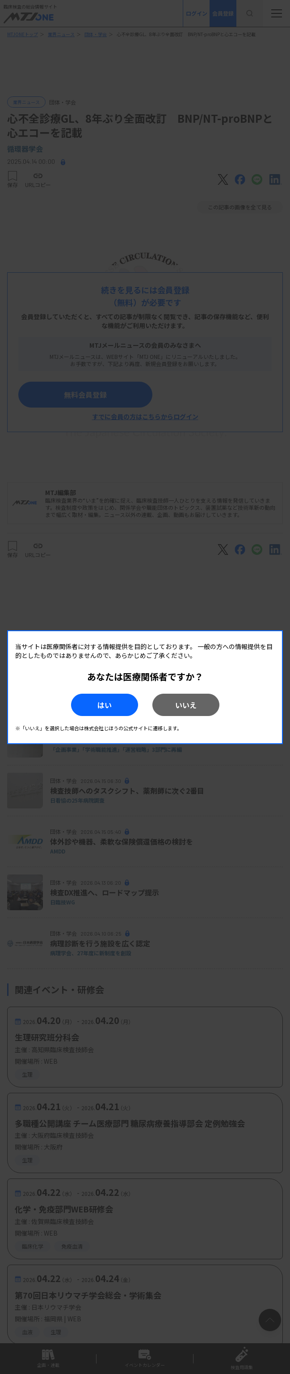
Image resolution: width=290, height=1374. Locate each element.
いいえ (186, 704)
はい (104, 704)
